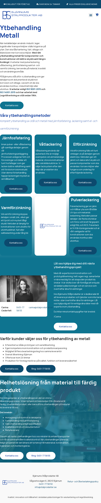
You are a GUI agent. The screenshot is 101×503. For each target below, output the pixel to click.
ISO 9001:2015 (33, 89)
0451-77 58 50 (46, 484)
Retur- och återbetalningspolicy (83, 481)
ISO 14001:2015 (7, 92)
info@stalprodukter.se (46, 487)
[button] (91, 15)
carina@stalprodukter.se (41, 307)
